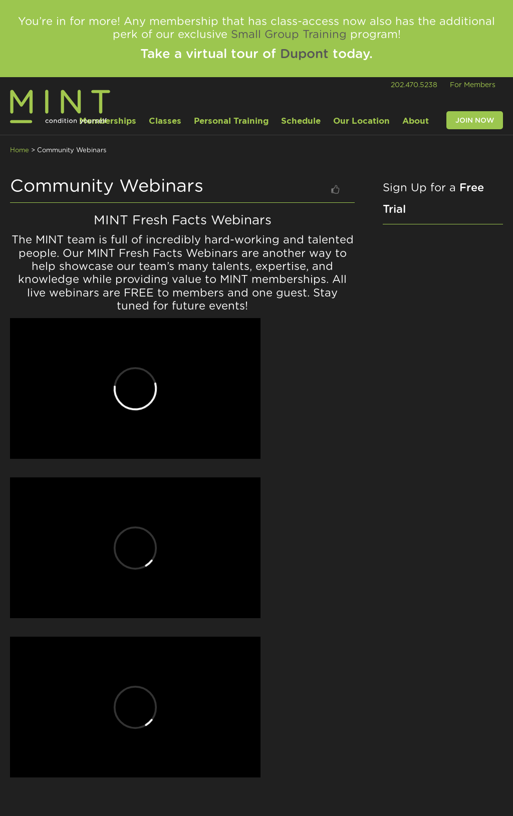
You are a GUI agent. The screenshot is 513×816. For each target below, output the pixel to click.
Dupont (304, 54)
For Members (472, 85)
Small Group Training (289, 34)
